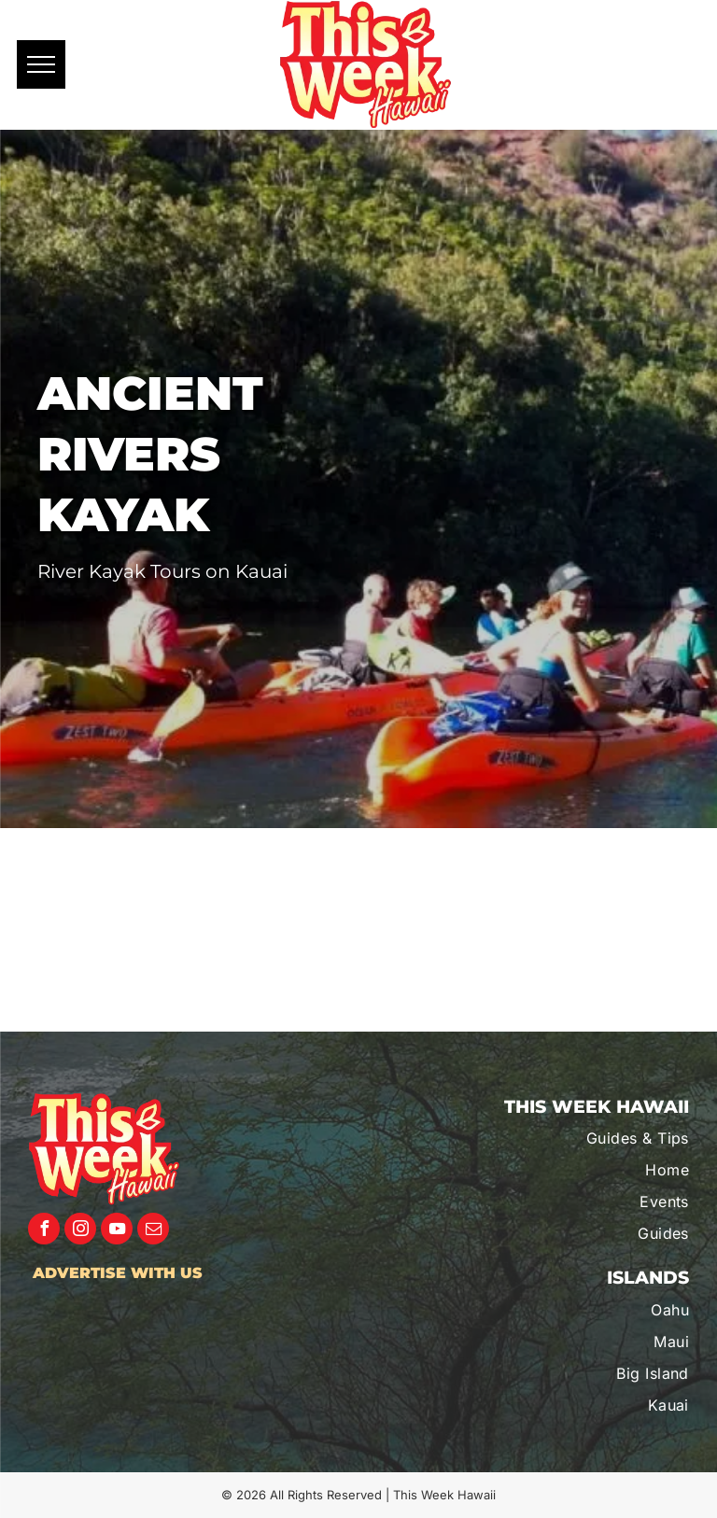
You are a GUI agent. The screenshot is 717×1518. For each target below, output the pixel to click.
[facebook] (44, 1231)
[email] (153, 1231)
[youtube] (117, 1231)
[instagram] (80, 1231)
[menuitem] (590, 1138)
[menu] (41, 64)
